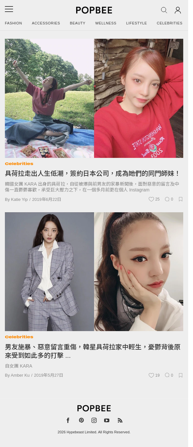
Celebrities (170, 23)
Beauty (78, 23)
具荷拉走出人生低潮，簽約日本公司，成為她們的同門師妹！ (93, 173)
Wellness (106, 23)
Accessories (46, 23)
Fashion (13, 23)
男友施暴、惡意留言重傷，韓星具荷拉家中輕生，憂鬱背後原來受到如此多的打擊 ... (93, 351)
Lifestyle (136, 23)
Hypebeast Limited (81, 432)
